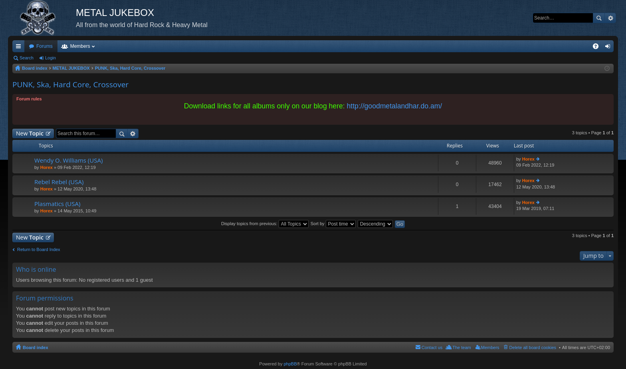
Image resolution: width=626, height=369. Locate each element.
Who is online (36, 269)
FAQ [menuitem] (598, 47)
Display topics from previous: (265, 223)
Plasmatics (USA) (57, 204)
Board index (35, 347)
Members (80, 46)
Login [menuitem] (609, 47)
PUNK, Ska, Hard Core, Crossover (70, 84)
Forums (44, 46)
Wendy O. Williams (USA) (68, 160)
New (30, 133)
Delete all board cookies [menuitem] (532, 347)
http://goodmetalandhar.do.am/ (394, 106)
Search (599, 18)
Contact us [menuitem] (432, 347)
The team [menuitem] (461, 347)
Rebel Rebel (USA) (58, 182)
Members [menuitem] (490, 347)
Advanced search (610, 18)
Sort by (333, 223)
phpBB (290, 363)
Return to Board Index (38, 249)
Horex (46, 167)
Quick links (20, 47)
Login (50, 57)
